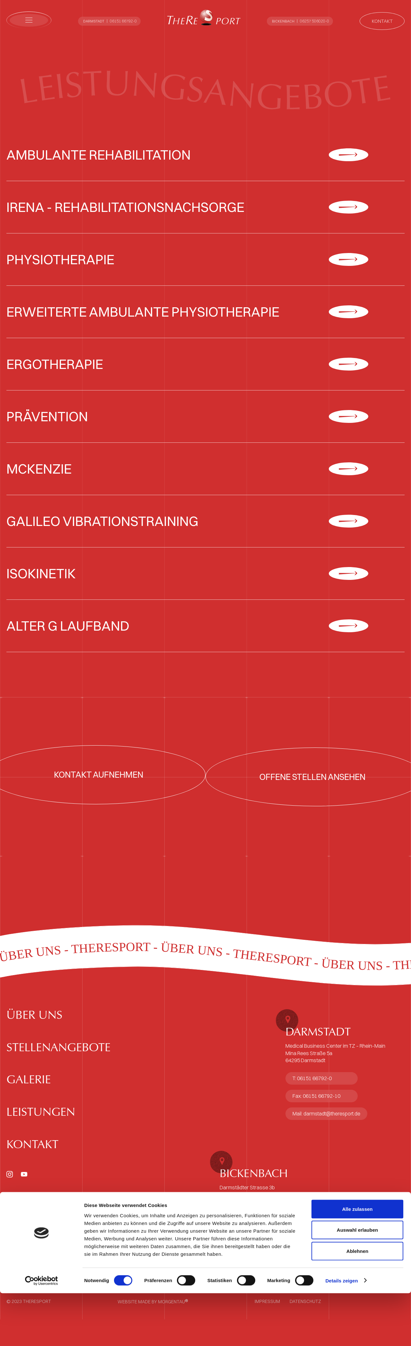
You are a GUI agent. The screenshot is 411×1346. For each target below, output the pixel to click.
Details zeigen (341, 1333)
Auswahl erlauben (357, 1283)
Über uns (41, 1044)
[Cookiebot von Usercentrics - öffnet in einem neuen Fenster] (41, 1333)
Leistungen (49, 1173)
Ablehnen (357, 1304)
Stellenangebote (71, 1087)
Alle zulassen (357, 1261)
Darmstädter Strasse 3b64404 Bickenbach (247, 1217)
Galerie (34, 1130)
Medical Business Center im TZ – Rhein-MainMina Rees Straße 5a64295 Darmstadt (335, 1079)
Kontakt (39, 1216)
